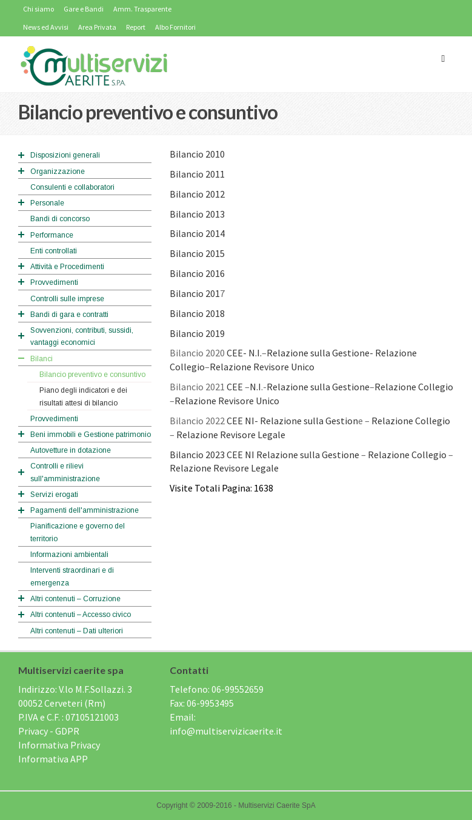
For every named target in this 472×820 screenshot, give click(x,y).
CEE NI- (242, 421)
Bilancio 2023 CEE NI (212, 454)
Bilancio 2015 (197, 253)
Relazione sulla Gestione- (320, 353)
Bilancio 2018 (197, 313)
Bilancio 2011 (197, 174)
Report (135, 27)
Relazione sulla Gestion (309, 421)
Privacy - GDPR (48, 731)
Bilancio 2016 (197, 273)
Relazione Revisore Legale (230, 434)
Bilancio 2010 (197, 154)
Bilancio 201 (195, 293)
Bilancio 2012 (197, 194)
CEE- (237, 353)
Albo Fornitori (175, 27)
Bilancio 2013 (197, 214)
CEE (235, 387)
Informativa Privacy (59, 745)
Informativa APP (53, 759)
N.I (255, 387)
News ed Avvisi (45, 27)
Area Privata (97, 27)
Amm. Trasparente (142, 8)
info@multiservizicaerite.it (226, 731)
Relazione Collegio (413, 387)
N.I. (255, 353)
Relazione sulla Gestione (318, 387)
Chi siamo (38, 8)
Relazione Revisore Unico (262, 367)
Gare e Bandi (84, 8)
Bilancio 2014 (197, 233)
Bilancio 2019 (197, 333)
